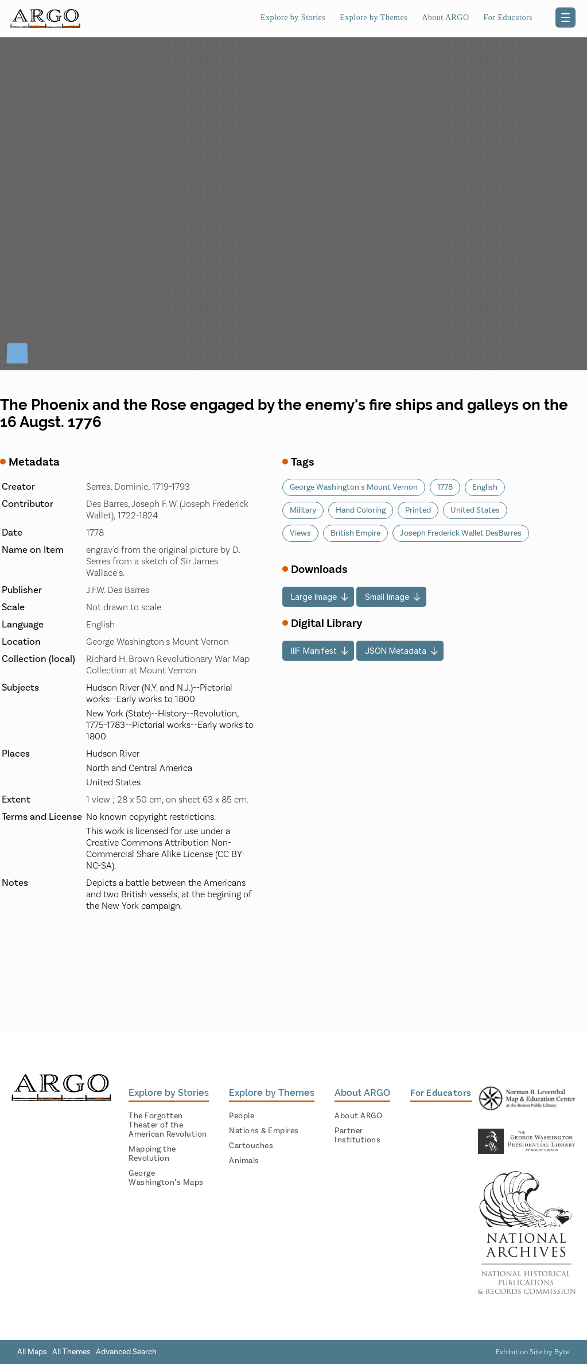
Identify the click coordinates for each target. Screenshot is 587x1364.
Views (300, 533)
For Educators (508, 17)
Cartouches (251, 1146)
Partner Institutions (357, 1135)
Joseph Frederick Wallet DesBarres (461, 533)
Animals (244, 1161)
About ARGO (445, 17)
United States (475, 510)
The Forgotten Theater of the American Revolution (168, 1125)
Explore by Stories (293, 17)
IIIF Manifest (314, 651)
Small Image (387, 597)
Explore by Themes (373, 17)
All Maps (32, 1352)
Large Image (314, 597)
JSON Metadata (395, 651)
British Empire (355, 533)
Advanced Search (126, 1352)
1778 (445, 487)
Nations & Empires (264, 1131)
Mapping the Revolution (152, 1154)
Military (303, 510)
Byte (562, 1352)
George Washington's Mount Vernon (354, 487)
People (241, 1116)
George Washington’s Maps (166, 1178)
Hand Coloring (361, 510)
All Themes (71, 1352)
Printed (418, 510)
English (484, 487)
